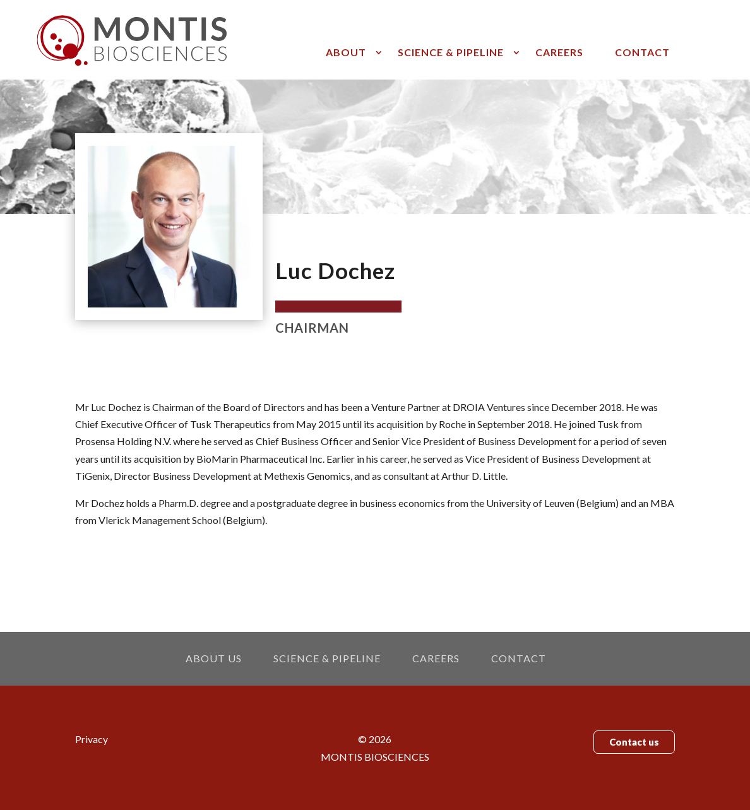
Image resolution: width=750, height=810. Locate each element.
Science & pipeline (451, 53)
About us (214, 659)
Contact (642, 53)
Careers (559, 53)
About (346, 53)
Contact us (634, 741)
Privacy (91, 739)
